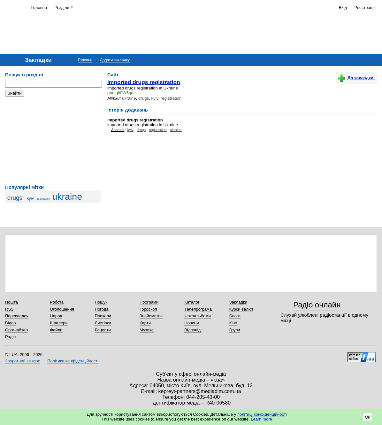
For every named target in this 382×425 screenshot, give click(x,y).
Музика (147, 330)
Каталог (191, 302)
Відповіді (193, 330)
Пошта (11, 302)
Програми (149, 302)
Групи (234, 330)
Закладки (238, 302)
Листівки (103, 323)
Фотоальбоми (197, 315)
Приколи (103, 315)
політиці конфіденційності (262, 414)
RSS (9, 309)
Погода (102, 309)
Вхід (343, 7)
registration (43, 198)
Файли (56, 330)
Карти (145, 323)
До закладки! (356, 77)
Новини (191, 323)
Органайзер (16, 330)
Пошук (101, 302)
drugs (15, 197)
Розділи (62, 7)
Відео (10, 323)
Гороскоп (148, 309)
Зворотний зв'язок (22, 361)
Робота (57, 302)
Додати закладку (115, 60)
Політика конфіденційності (72, 361)
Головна (39, 7)
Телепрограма (198, 309)
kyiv (30, 198)
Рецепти (103, 330)
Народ (56, 315)
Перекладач (16, 315)
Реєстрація (365, 7)
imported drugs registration (143, 82)
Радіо (10, 336)
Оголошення (62, 309)
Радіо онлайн (317, 304)
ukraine (67, 196)
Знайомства (151, 315)
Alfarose (117, 130)
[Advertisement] (53, 141)
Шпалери (59, 323)
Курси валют (241, 309)
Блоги (235, 315)
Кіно (233, 323)
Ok (367, 417)
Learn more (261, 419)
